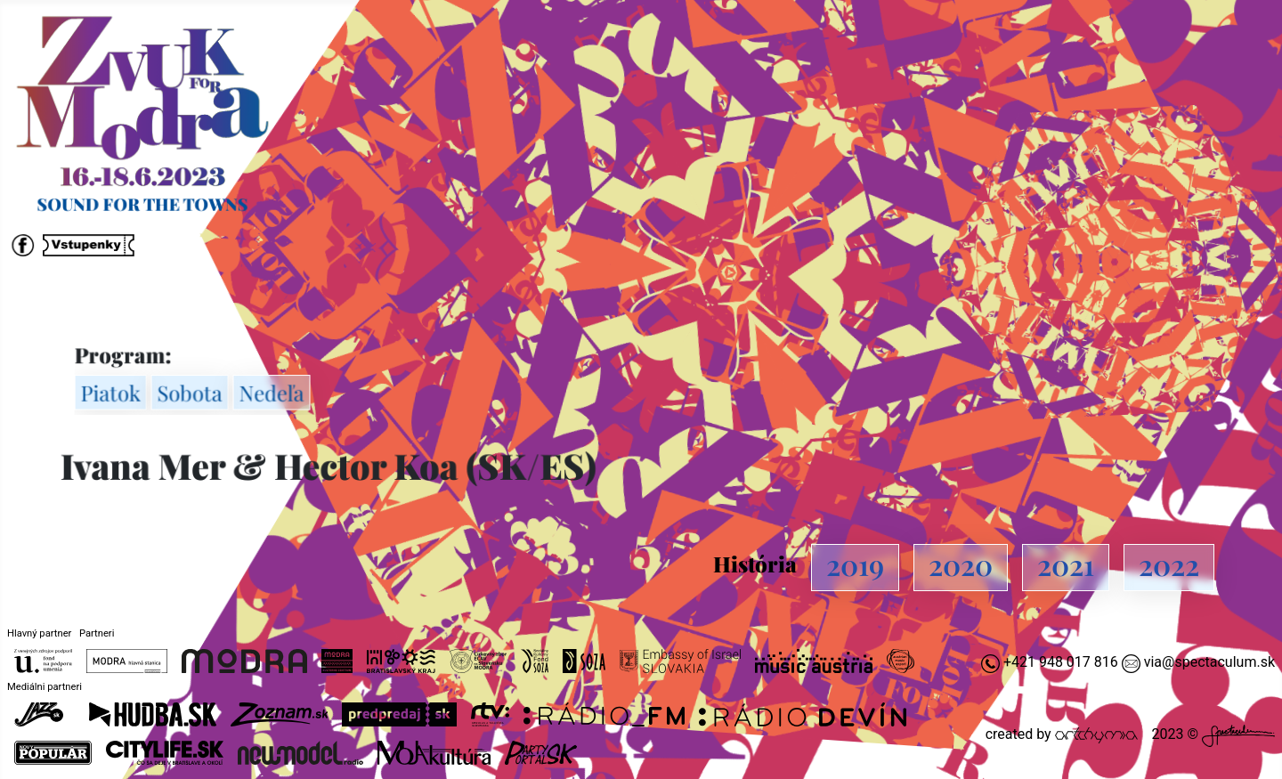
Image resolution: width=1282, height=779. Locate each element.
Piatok (114, 392)
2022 (1169, 564)
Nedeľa (273, 392)
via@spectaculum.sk (1209, 661)
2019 (855, 564)
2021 (1065, 564)
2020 (961, 564)
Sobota (192, 392)
